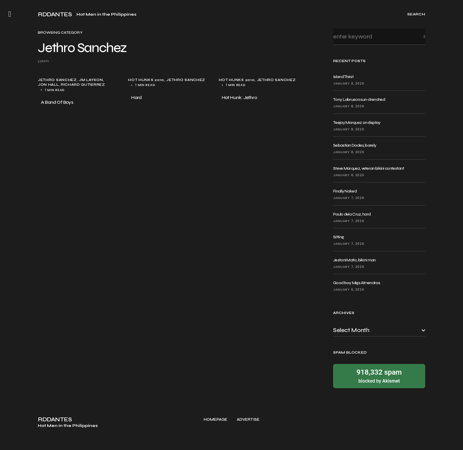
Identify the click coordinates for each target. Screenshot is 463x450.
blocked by (379, 376)
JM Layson (91, 80)
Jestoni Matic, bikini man (354, 260)
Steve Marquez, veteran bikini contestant (368, 168)
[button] (10, 14)
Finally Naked (345, 191)
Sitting (338, 236)
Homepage (215, 420)
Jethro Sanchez (57, 80)
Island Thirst (343, 76)
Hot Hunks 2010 (146, 80)
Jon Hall (48, 85)
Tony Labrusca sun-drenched (359, 99)
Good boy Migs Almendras (356, 282)
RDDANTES (55, 14)
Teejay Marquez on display (357, 122)
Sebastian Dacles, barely (354, 145)
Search (419, 36)
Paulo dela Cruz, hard (352, 214)
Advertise (248, 420)
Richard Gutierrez (83, 85)
